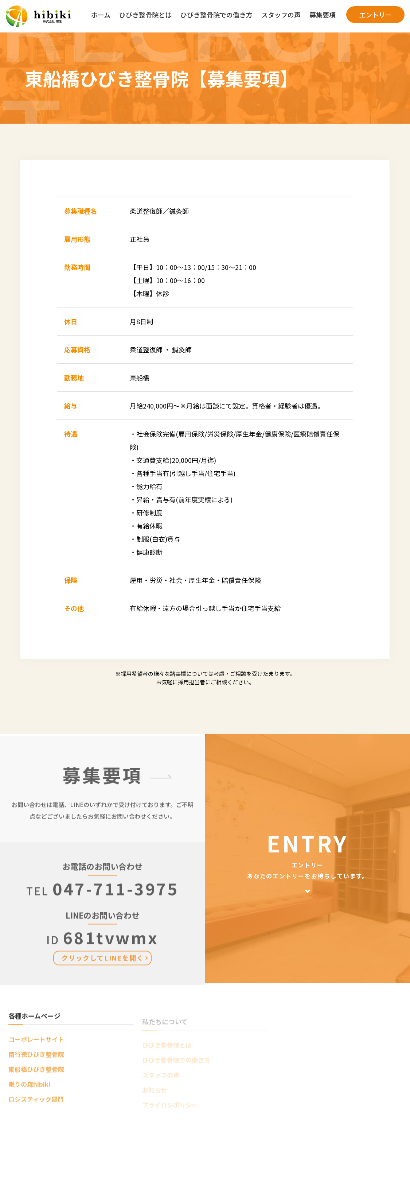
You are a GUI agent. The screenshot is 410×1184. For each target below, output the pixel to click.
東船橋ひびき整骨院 (36, 1072)
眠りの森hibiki (29, 1087)
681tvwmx (102, 948)
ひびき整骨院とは (145, 14)
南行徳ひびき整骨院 (36, 1057)
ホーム (100, 14)
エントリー (375, 14)
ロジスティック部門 (36, 1102)
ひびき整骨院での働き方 (216, 14)
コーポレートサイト (36, 1042)
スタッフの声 (281, 14)
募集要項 (322, 14)
